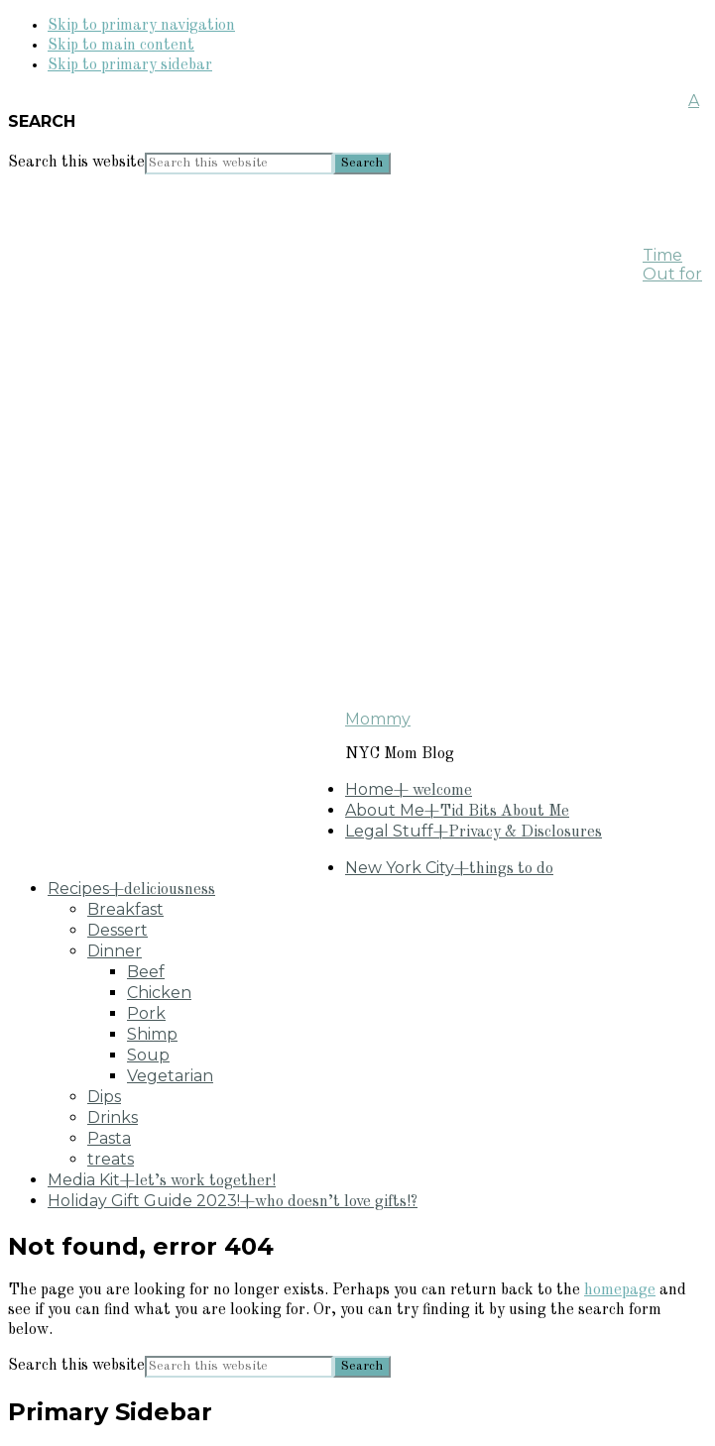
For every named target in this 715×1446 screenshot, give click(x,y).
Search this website (76, 162)
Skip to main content (121, 46)
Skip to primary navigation (141, 26)
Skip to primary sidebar (130, 65)
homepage (619, 1290)
